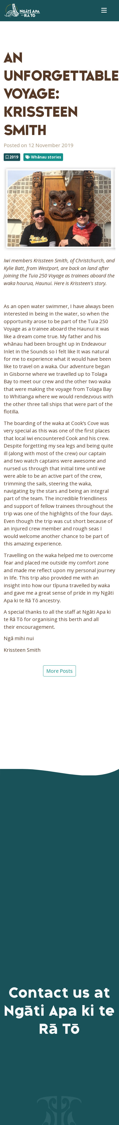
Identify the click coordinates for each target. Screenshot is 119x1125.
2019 (12, 157)
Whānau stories (43, 157)
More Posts (59, 670)
